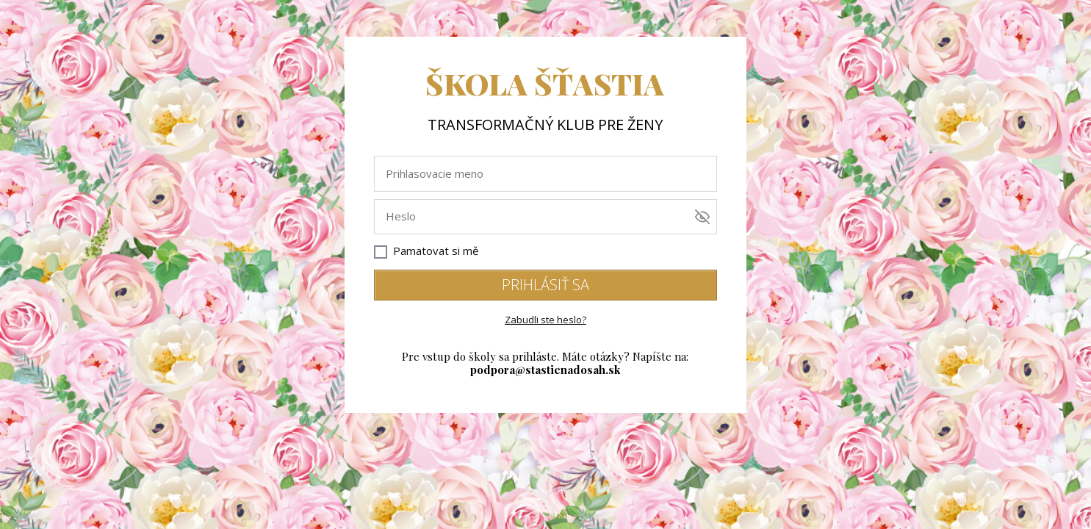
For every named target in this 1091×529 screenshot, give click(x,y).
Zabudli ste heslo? (545, 319)
